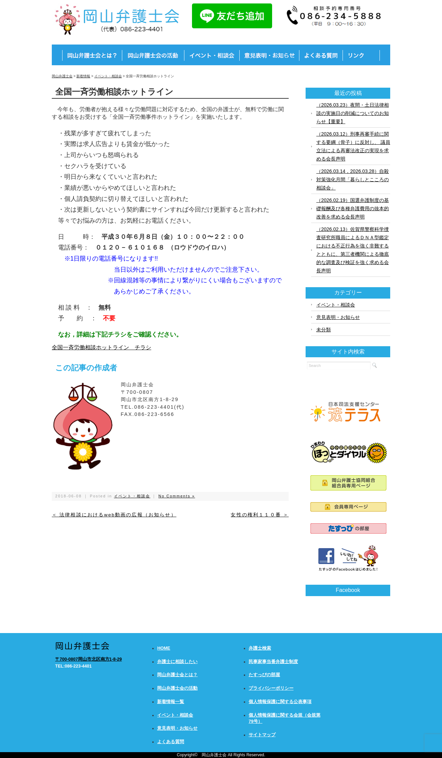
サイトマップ (262, 734)
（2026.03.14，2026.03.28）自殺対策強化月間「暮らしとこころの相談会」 (352, 179)
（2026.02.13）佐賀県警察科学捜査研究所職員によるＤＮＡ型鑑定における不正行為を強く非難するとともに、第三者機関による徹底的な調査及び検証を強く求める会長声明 (352, 249)
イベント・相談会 (132, 496)
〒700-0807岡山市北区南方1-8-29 (88, 659)
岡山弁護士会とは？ (177, 674)
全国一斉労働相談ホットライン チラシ (101, 347)
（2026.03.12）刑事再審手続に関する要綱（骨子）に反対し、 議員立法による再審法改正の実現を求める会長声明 (353, 146)
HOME (163, 648)
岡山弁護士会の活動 (177, 688)
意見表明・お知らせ (338, 317)
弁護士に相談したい (177, 661)
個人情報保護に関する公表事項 (280, 701)
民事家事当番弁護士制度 (273, 661)
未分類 (323, 329)
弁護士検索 (260, 648)
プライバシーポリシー (271, 688)
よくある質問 (170, 741)
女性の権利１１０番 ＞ (260, 514)
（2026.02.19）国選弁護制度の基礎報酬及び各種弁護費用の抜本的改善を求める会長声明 (352, 208)
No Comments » (176, 496)
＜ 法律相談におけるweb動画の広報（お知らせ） (114, 514)
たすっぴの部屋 (264, 674)
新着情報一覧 (170, 701)
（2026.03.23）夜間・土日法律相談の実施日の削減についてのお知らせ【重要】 (352, 113)
